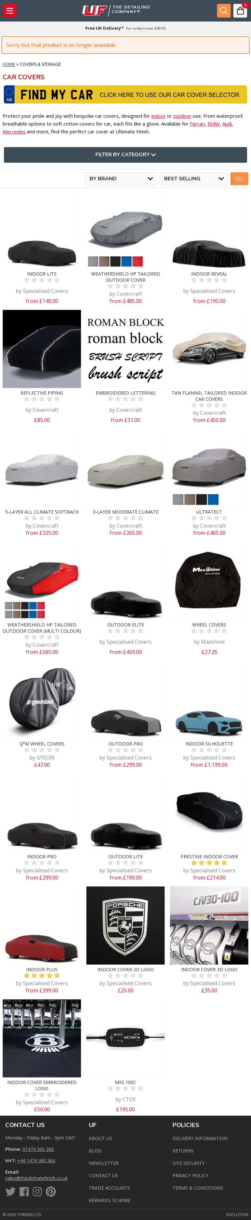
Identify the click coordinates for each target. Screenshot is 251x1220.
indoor (158, 116)
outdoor (182, 116)
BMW (214, 123)
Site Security (189, 1163)
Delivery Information (200, 1138)
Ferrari (197, 123)
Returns (183, 1151)
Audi (227, 123)
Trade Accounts (109, 1188)
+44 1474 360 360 (36, 1160)
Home (9, 65)
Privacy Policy (190, 1175)
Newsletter (104, 1163)
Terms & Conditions (198, 1188)
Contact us (103, 1175)
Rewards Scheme (109, 1200)
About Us (100, 1138)
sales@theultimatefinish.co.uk (36, 1178)
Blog (95, 1151)
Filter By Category (125, 155)
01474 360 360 (38, 1149)
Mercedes (14, 131)
